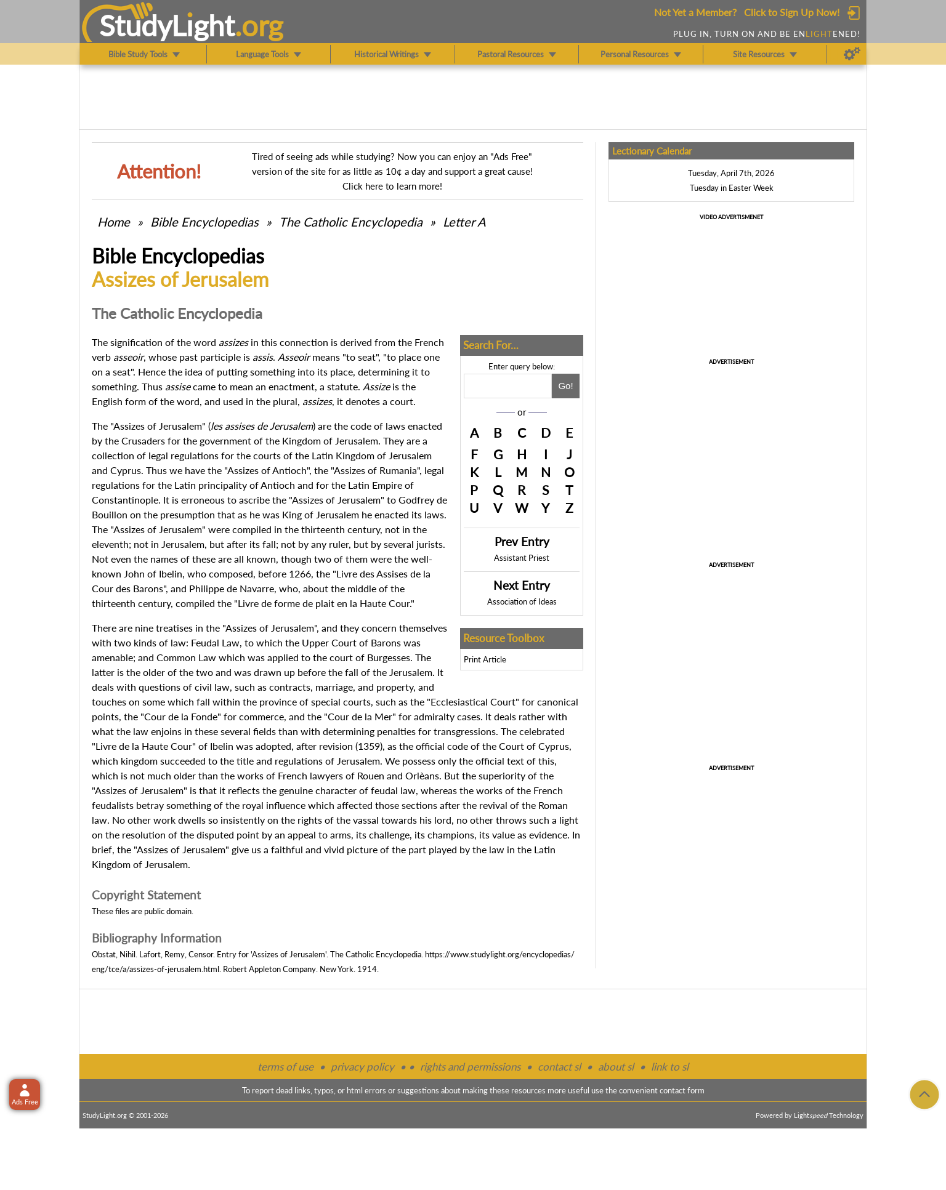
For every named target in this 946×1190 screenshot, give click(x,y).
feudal (384, 790)
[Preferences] (852, 54)
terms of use (285, 1066)
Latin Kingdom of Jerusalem (372, 455)
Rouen (370, 775)
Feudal (205, 642)
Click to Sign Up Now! (791, 12)
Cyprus (125, 470)
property (394, 687)
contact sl (559, 1066)
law (140, 731)
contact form (682, 1090)
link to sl (670, 1066)
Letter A (464, 221)
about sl (616, 1066)
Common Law (186, 657)
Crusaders (143, 440)
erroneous (203, 499)
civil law (212, 687)
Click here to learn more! (392, 185)
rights (309, 820)
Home (113, 221)
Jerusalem (291, 426)
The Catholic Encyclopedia (350, 221)
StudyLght (167, 25)
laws (395, 426)
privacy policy (362, 1066)
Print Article (485, 659)
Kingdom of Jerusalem (330, 440)
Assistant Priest (521, 558)
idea (194, 371)
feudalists (113, 805)
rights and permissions (470, 1066)
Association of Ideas (522, 601)
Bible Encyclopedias (204, 221)
